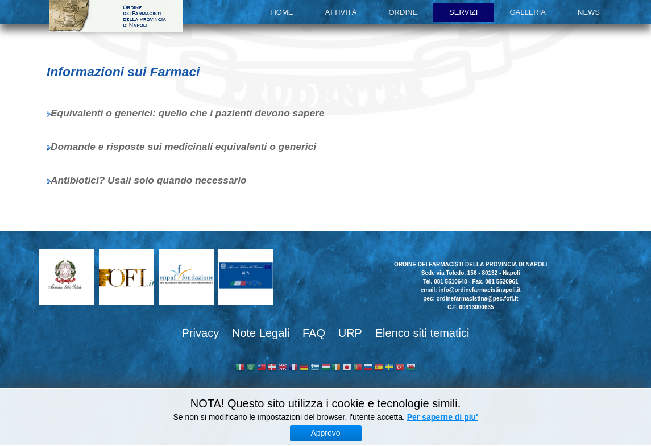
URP (350, 333)
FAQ (313, 333)
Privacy (200, 333)
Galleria (527, 12)
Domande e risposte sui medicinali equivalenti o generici (183, 146)
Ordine (403, 12)
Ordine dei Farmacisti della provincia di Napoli (116, 16)
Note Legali (260, 333)
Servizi (463, 12)
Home (282, 12)
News (589, 12)
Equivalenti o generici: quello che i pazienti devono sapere (187, 113)
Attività (340, 12)
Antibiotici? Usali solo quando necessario (149, 180)
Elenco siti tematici (422, 333)
